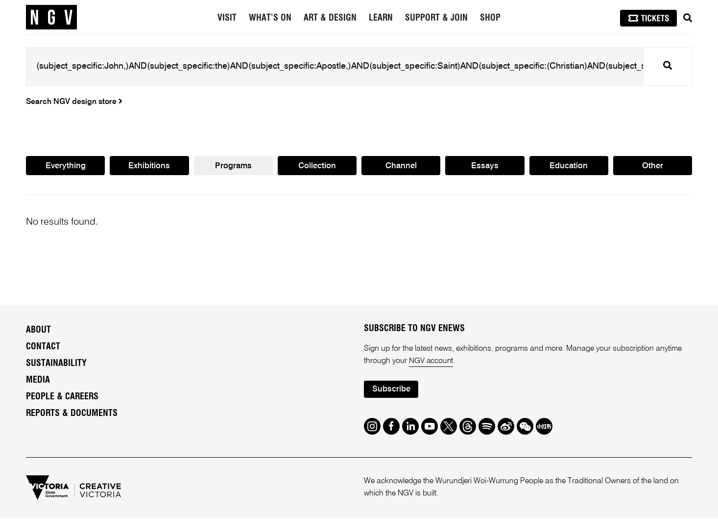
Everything (65, 166)
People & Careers (62, 397)
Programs (233, 166)
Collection (317, 166)
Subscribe (391, 391)
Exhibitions (149, 166)
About (38, 330)
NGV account (431, 362)
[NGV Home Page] (51, 17)
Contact (43, 347)
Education (569, 166)
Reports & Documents (72, 414)
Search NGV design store (74, 102)
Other (652, 166)
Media (38, 380)
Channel (401, 166)
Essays (485, 166)
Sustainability (56, 364)
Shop (490, 18)
